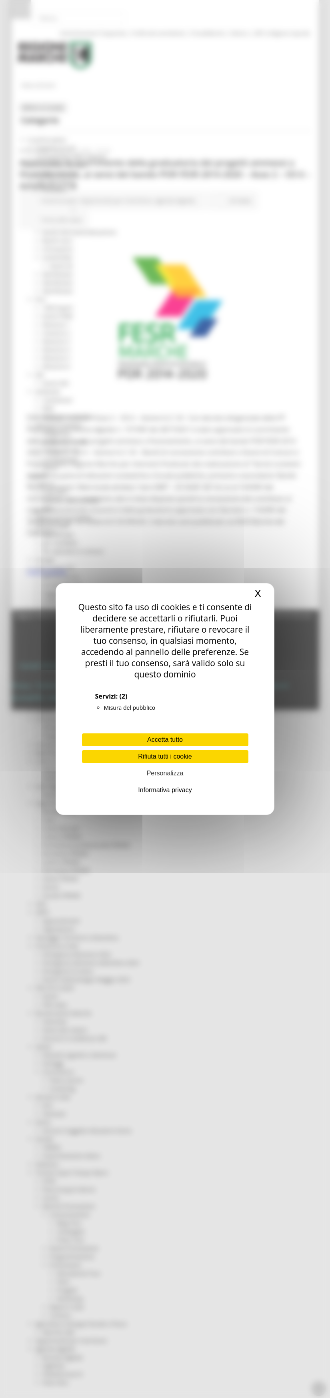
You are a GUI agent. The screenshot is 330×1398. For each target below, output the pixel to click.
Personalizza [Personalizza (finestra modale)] (165, 773)
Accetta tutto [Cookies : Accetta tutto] (165, 739)
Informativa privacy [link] (165, 790)
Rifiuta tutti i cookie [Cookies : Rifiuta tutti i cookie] (165, 756)
